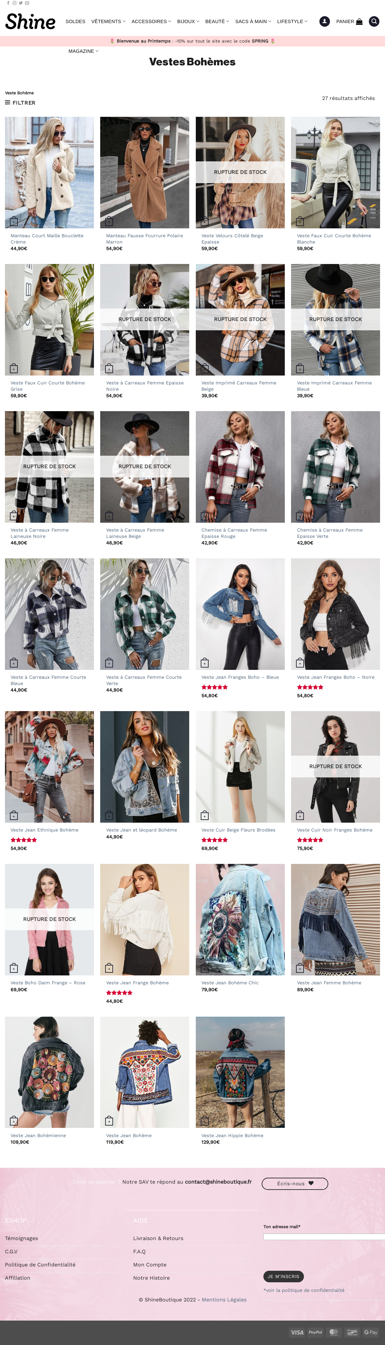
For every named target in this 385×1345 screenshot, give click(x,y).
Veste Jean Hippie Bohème (232, 1135)
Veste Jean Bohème (129, 1135)
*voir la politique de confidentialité (303, 1290)
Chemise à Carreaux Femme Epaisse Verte (330, 533)
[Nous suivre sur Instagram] (14, 3)
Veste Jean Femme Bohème (329, 982)
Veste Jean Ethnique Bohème (44, 830)
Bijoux (188, 21)
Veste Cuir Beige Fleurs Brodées (238, 830)
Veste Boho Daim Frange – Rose (48, 982)
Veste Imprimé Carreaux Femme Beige (238, 386)
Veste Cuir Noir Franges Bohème (334, 830)
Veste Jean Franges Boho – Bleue (240, 677)
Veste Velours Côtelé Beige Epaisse (232, 239)
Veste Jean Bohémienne (38, 1135)
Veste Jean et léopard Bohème (141, 830)
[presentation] (313, 1253)
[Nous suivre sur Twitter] (21, 3)
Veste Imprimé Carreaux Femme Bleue (334, 386)
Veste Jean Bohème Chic (230, 982)
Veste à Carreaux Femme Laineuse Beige (135, 533)
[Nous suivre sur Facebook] (8, 3)
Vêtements (108, 21)
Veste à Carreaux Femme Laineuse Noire (40, 533)
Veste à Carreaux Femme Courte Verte (144, 680)
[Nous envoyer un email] (27, 3)
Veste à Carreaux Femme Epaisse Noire (145, 386)
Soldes (75, 21)
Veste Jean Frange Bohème (137, 982)
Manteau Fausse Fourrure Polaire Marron (144, 239)
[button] (324, 21)
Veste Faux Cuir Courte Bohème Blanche (334, 239)
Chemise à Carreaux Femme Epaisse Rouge (234, 533)
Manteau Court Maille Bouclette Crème (47, 239)
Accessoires (151, 21)
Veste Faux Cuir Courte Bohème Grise (48, 386)
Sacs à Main (253, 21)
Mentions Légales (224, 1299)
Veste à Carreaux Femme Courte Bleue (48, 680)
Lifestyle (292, 21)
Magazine (84, 51)
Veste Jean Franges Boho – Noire (335, 677)
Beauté (217, 21)
